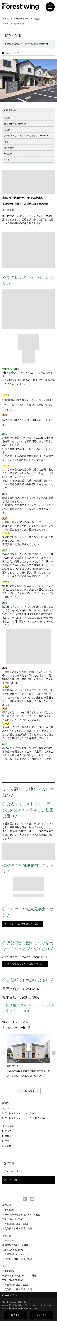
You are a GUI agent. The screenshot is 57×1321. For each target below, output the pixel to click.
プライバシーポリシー (31, 1305)
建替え (8, 1136)
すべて (8, 1108)
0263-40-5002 (16, 1249)
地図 (37, 1214)
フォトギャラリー (13, 1171)
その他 (8, 1146)
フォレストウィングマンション (20, 1113)
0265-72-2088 (16, 1280)
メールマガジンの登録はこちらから (26, 964)
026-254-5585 (16, 1219)
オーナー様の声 (12, 1180)
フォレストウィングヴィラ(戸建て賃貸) (25, 1118)
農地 (7, 1141)
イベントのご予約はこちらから (24, 923)
